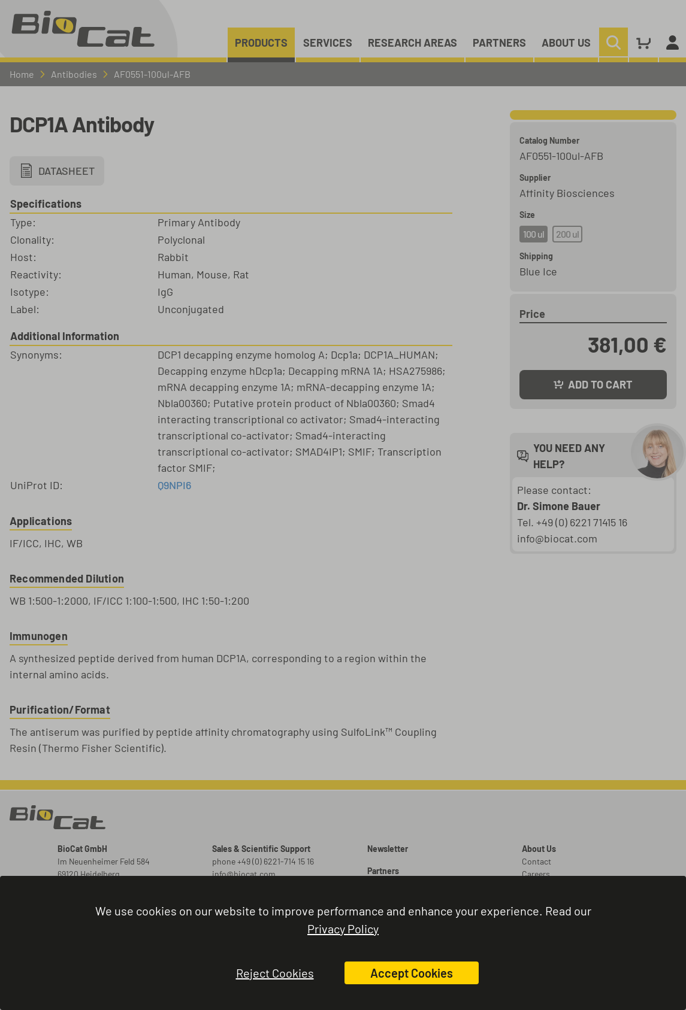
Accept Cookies (411, 973)
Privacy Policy (343, 928)
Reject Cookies (275, 973)
